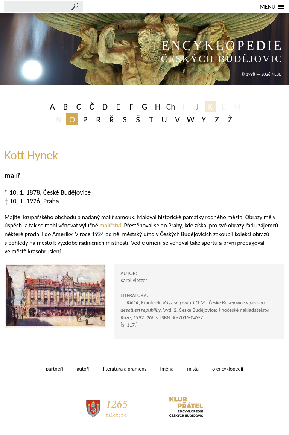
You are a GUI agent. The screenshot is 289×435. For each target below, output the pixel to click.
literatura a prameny (125, 369)
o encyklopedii (227, 369)
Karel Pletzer (133, 280)
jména (167, 369)
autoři (83, 369)
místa (193, 369)
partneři (54, 369)
